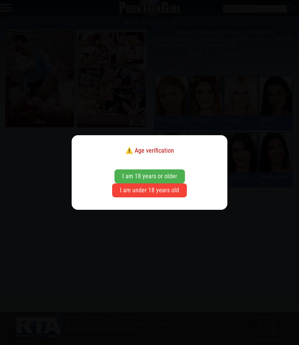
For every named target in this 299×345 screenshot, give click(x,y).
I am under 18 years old (149, 190)
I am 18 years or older (149, 176)
